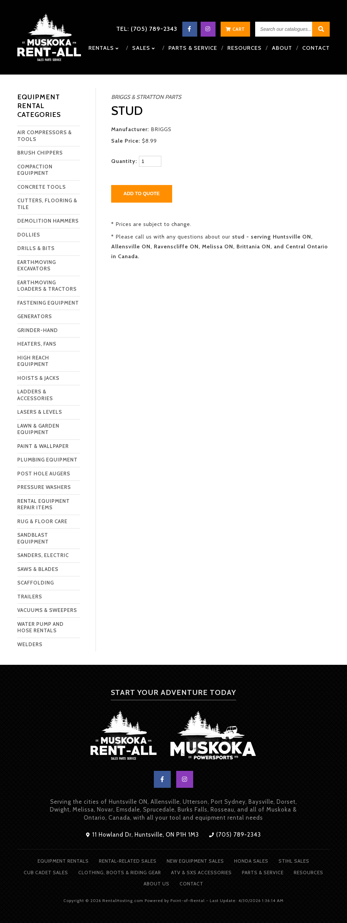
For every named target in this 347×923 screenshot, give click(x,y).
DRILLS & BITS (36, 248)
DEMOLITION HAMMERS (48, 221)
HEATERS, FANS (36, 344)
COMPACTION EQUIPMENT (35, 170)
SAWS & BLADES (37, 569)
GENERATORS (34, 316)
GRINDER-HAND (37, 330)
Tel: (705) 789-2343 (146, 29)
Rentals (103, 48)
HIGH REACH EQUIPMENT (33, 361)
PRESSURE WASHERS (44, 487)
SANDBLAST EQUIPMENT (33, 538)
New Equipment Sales (195, 861)
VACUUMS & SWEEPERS (47, 610)
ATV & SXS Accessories (201, 872)
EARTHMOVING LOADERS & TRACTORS (47, 286)
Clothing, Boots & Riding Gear (119, 872)
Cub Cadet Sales (46, 872)
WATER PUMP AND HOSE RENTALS (40, 627)
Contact (316, 48)
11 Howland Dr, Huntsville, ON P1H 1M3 (142, 834)
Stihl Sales (294, 861)
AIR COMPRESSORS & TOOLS (44, 135)
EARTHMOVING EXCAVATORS (36, 265)
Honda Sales (251, 861)
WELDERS (29, 644)
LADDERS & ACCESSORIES (35, 395)
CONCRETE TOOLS (41, 187)
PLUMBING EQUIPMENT (47, 460)
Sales (143, 48)
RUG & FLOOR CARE (42, 521)
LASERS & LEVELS (39, 412)
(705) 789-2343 (235, 834)
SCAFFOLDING (35, 583)
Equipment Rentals (63, 861)
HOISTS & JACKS (38, 378)
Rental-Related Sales (128, 861)
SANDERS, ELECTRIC (43, 555)
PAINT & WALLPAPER (43, 446)
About (282, 48)
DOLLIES (28, 235)
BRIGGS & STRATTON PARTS (146, 97)
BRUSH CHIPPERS (40, 153)
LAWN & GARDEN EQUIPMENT (38, 429)
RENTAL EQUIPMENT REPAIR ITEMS (43, 504)
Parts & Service (192, 48)
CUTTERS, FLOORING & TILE (47, 204)
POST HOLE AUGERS (43, 474)
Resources (244, 48)
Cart (235, 29)
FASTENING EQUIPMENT (48, 303)
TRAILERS (29, 597)
